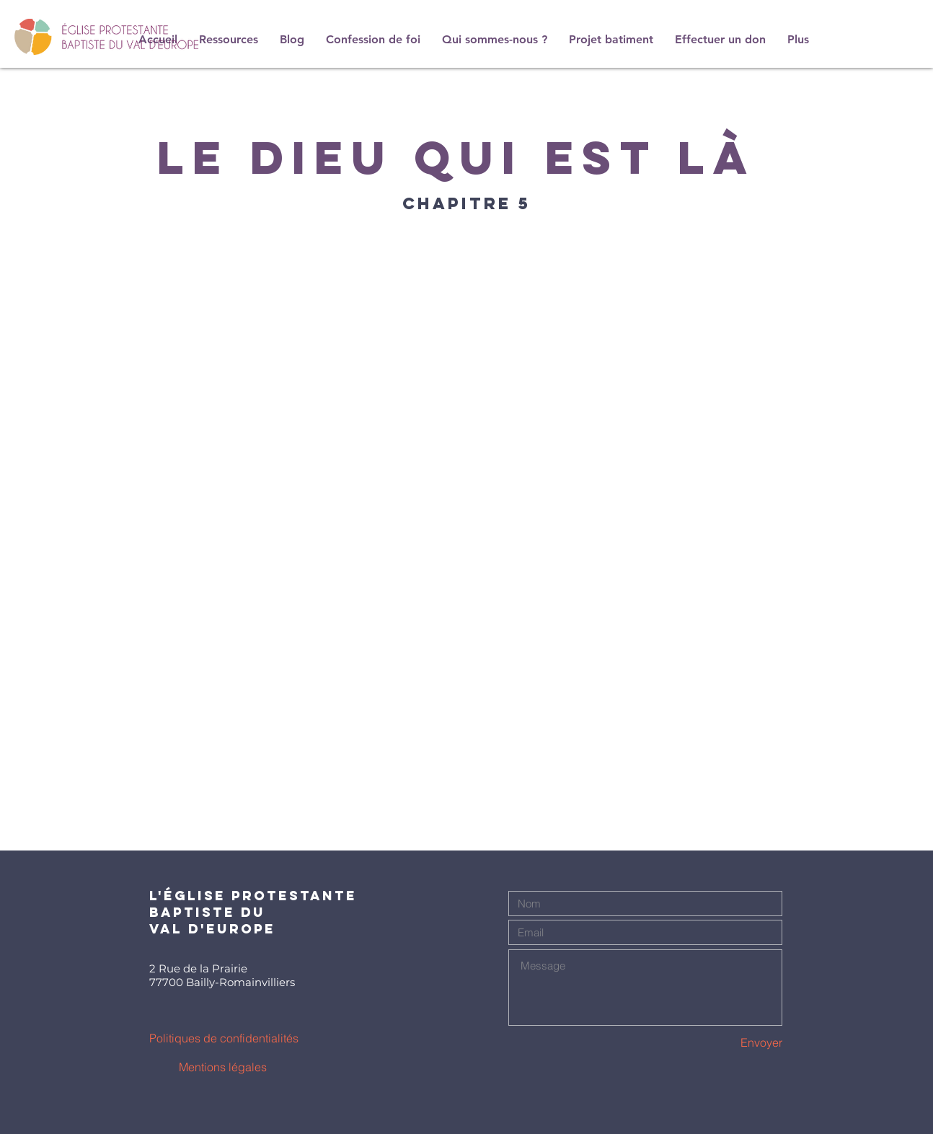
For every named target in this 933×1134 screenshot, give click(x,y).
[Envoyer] (731, 1042)
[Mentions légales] (222, 1066)
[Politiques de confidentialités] (224, 1038)
